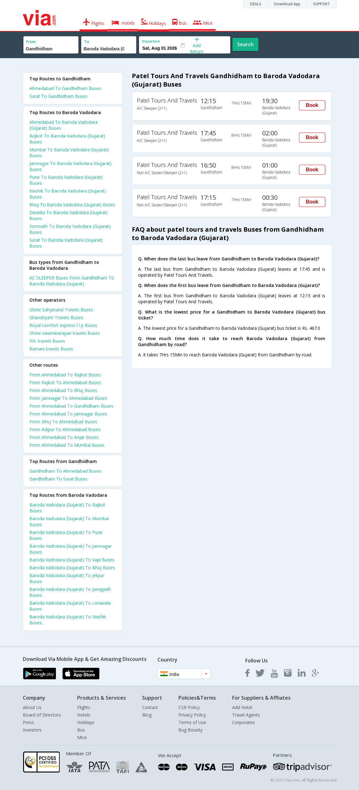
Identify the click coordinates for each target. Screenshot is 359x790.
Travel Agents (246, 715)
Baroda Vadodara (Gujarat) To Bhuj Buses (72, 568)
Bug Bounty (190, 730)
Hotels (83, 715)
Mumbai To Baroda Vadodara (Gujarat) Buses (69, 153)
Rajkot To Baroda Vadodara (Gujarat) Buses (67, 139)
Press (28, 722)
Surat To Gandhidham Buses (58, 96)
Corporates (243, 722)
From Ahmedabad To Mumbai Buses (66, 445)
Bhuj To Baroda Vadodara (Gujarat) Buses (72, 205)
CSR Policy (189, 707)
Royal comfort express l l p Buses (63, 325)
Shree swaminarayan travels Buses (64, 333)
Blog (147, 715)
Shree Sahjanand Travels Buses (61, 310)
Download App (287, 4)
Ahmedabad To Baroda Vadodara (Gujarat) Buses (63, 125)
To (86, 41)
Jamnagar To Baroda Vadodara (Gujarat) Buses (70, 166)
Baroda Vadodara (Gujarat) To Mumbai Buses (69, 521)
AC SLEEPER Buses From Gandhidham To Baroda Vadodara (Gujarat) (71, 281)
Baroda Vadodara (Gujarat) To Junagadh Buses (70, 592)
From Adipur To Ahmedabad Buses (65, 429)
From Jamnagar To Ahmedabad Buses (68, 398)
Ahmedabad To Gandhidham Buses (65, 88)
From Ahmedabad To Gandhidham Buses (71, 406)
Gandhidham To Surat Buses (58, 479)
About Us (32, 707)
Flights (83, 707)
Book (312, 105)
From (31, 41)
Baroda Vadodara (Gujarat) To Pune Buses (65, 535)
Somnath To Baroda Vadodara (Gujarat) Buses (70, 229)
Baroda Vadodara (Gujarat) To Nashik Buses (67, 620)
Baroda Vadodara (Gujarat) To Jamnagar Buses (70, 549)
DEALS (255, 4)
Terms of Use (192, 722)
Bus (81, 730)
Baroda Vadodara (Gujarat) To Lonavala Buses (70, 606)
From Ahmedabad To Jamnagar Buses (68, 414)
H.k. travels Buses (47, 341)
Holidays (85, 722)
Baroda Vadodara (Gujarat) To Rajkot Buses (67, 508)
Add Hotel (242, 707)
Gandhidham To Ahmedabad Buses (65, 471)
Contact (150, 707)
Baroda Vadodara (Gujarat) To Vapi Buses (71, 560)
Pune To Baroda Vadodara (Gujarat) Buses (65, 180)
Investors (32, 730)
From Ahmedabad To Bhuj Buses (63, 390)
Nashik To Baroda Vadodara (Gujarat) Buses (67, 194)
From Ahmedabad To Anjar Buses (63, 437)
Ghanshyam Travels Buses (56, 317)
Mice (82, 737)
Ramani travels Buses (51, 349)
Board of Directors (42, 715)
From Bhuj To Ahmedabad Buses (63, 422)
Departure (151, 41)
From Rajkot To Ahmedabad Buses (65, 382)
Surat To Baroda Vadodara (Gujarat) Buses (66, 243)
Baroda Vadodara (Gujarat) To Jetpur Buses (66, 578)
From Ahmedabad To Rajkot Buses (65, 375)
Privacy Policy (192, 715)
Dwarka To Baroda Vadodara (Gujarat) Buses (68, 215)
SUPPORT (321, 4)
